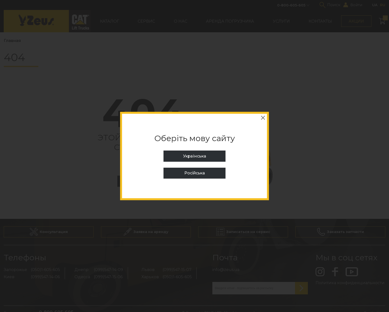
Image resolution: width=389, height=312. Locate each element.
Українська (194, 156)
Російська (194, 173)
